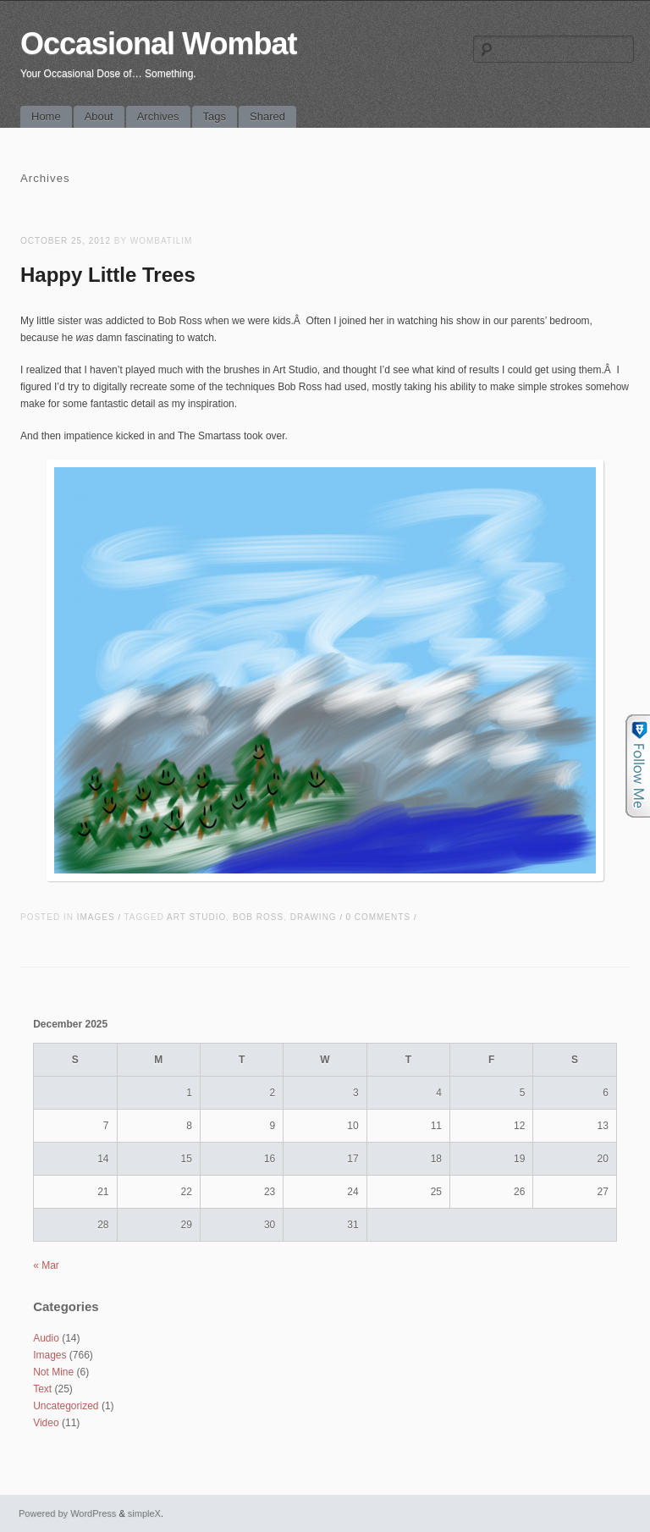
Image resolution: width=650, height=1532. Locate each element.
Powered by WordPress (67, 1513)
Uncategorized (65, 1406)
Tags (214, 116)
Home (46, 116)
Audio (46, 1338)
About (99, 116)
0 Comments (377, 917)
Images (96, 917)
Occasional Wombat (158, 43)
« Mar (46, 1265)
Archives (158, 116)
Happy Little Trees (108, 274)
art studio (196, 917)
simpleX (144, 1513)
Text (42, 1389)
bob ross (258, 917)
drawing (313, 917)
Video (45, 1423)
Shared (267, 116)
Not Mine (53, 1372)
